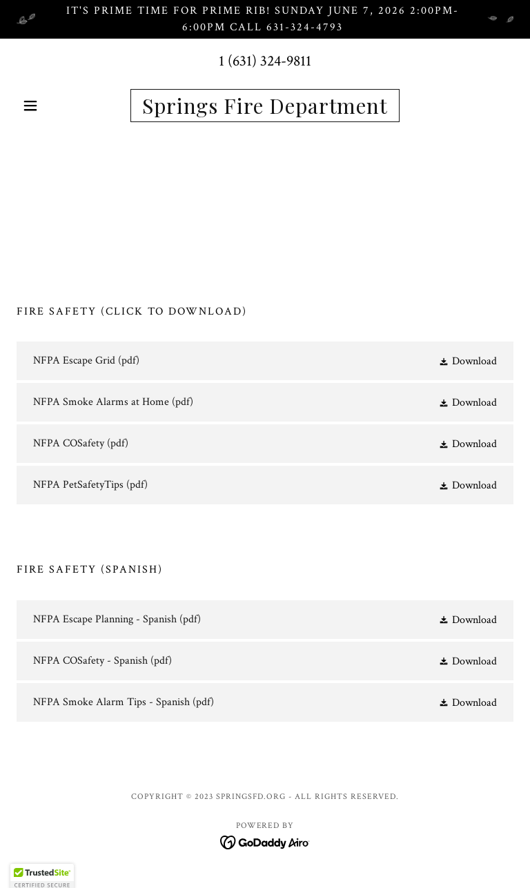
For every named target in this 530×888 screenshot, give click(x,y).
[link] (265, 110)
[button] (54, 105)
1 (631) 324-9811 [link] (265, 61)
